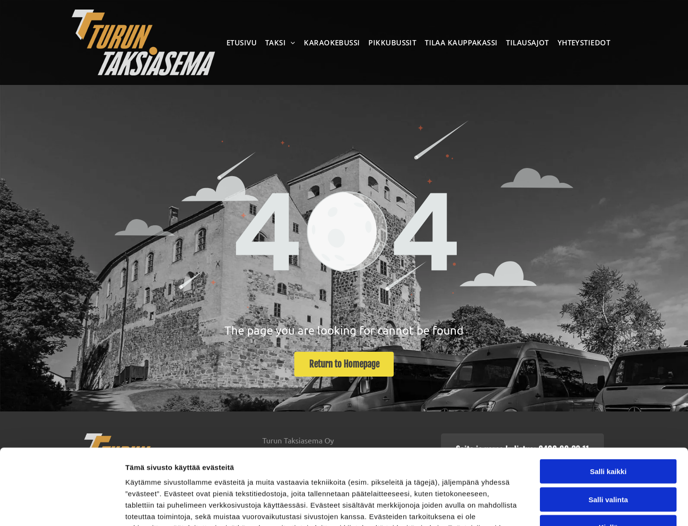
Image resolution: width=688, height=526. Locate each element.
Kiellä (608, 456)
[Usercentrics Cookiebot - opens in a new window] (62, 507)
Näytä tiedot (511, 507)
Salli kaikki (608, 401)
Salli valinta (608, 428)
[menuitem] (243, 42)
